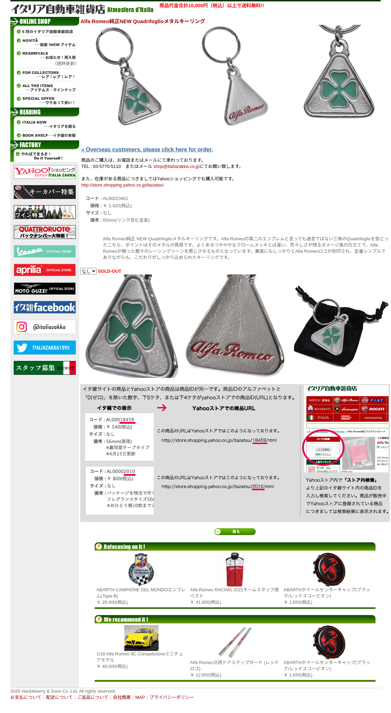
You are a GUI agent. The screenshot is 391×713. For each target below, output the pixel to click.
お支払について (26, 697)
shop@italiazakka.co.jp (176, 166)
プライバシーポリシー (171, 697)
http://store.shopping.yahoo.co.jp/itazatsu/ (122, 185)
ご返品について (92, 697)
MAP (140, 697)
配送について (59, 697)
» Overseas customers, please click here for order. (147, 149)
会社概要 (122, 697)
